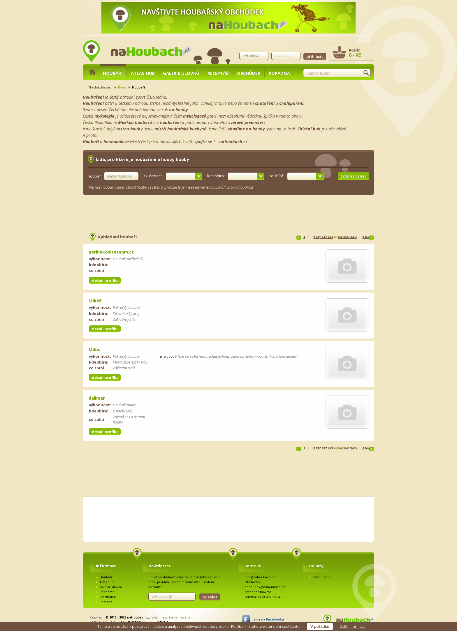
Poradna (279, 73)
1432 (323, 237)
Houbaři (113, 73)
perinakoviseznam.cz (111, 252)
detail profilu (105, 280)
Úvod (122, 87)
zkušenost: (153, 176)
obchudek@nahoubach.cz (265, 587)
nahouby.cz (321, 577)
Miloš (94, 349)
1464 (366, 237)
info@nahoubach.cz (260, 577)
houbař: (95, 176)
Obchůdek (249, 73)
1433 (329, 237)
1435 (341, 237)
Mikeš (95, 301)
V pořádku (319, 626)
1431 (317, 237)
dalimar (97, 398)
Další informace (352, 626)
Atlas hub (143, 73)
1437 (353, 237)
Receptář (218, 73)
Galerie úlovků (181, 73)
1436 (347, 237)
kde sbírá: (216, 176)
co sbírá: (276, 176)
